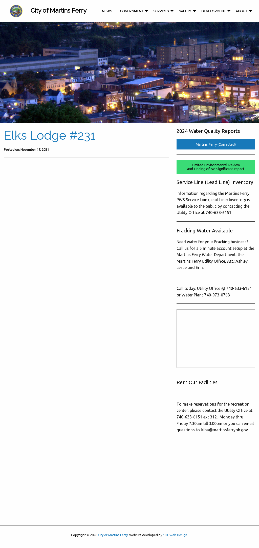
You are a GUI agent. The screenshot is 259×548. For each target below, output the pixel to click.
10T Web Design (175, 535)
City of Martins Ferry (113, 535)
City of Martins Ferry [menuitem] (59, 10)
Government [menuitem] (131, 11)
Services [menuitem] (161, 11)
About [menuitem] (241, 11)
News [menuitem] (107, 11)
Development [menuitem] (213, 11)
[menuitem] (16, 11)
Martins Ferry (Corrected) (216, 144)
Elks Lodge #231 (49, 135)
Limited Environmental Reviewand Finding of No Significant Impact (215, 167)
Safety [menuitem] (185, 11)
